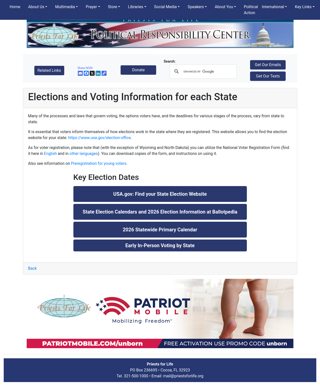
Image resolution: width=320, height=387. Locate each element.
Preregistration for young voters (98, 163)
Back (32, 268)
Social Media (165, 6)
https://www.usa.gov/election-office (99, 137)
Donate (138, 70)
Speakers (196, 6)
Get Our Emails (268, 64)
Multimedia (65, 6)
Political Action (251, 9)
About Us (36, 6)
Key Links (303, 6)
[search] (202, 71)
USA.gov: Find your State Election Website (160, 194)
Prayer (91, 6)
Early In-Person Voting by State (159, 245)
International (273, 6)
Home (15, 6)
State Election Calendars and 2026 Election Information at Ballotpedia (160, 212)
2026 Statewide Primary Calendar (160, 230)
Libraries (135, 6)
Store (112, 6)
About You (224, 6)
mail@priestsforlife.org (183, 376)
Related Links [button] (49, 70)
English (50, 153)
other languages (83, 153)
